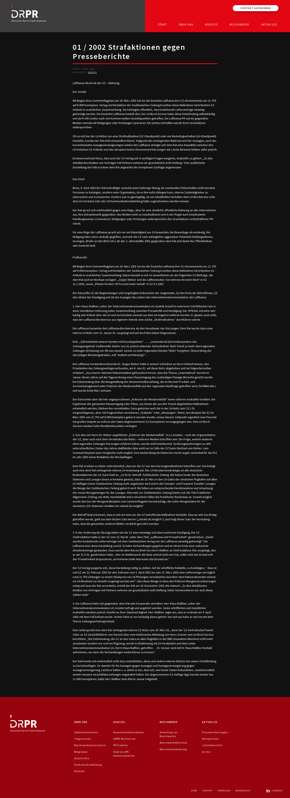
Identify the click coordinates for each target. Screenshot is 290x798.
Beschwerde (239, 24)
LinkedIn (274, 790)
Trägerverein (82, 738)
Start (162, 24)
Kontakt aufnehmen (255, 8)
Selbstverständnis (86, 732)
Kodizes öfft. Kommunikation (124, 753)
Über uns (186, 24)
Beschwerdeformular (174, 742)
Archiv (92, 72)
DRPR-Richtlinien (124, 738)
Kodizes (211, 24)
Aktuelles (269, 24)
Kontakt (79, 771)
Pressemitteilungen (215, 732)
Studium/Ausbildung (88, 764)
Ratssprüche (210, 738)
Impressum (224, 790)
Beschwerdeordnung (173, 749)
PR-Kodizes (120, 745)
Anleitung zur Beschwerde (169, 734)
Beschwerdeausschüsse (90, 745)
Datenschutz (243, 790)
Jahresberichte (212, 745)
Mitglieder (81, 751)
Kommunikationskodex (128, 732)
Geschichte (81, 758)
